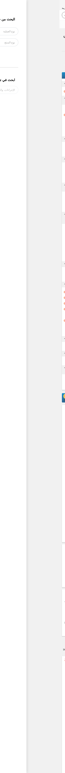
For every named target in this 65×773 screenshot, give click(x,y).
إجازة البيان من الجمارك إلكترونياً (41, 303)
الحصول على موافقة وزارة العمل (41, 240)
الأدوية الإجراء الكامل (31, 46)
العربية (5, 8)
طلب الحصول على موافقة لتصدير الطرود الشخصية (37, 379)
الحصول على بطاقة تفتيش (43, 326)
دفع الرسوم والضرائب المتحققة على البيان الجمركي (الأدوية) (39, 320)
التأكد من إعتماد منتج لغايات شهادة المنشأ (39, 109)
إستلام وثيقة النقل (47, 178)
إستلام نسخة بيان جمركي (44, 361)
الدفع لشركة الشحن (47, 173)
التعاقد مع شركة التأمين (44, 147)
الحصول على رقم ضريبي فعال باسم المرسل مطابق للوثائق (39, 292)
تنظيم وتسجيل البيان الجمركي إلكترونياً (38, 298)
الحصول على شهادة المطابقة (42, 208)
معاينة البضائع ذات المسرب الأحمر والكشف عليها (40, 315)
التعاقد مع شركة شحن (45, 167)
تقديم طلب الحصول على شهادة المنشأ (41, 115)
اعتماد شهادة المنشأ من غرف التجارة (42, 132)
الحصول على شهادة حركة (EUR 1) (41, 252)
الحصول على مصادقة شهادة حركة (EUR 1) (42, 347)
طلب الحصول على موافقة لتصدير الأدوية (40, 91)
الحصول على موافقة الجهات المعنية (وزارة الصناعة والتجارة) (39, 257)
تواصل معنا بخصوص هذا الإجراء (41, 64)
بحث (9, 15)
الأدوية (49, 46)
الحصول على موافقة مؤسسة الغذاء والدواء (39, 309)
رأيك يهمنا (53, 24)
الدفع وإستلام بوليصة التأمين (42, 153)
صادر (59, 46)
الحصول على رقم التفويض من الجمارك (42, 246)
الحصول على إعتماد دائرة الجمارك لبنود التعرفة (40, 234)
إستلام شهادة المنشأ (46, 121)
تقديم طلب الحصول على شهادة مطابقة (41, 196)
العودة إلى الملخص (50, 57)
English (15, 8)
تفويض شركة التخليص (45, 272)
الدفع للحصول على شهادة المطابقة (43, 202)
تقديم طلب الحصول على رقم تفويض (42, 229)
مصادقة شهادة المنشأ (45, 126)
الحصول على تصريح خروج (44, 332)
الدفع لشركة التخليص (46, 278)
